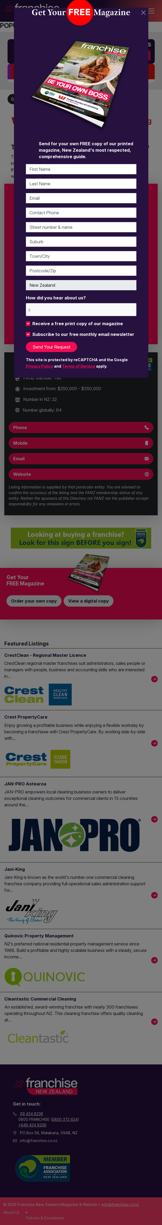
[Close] (143, 12)
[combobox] (81, 309)
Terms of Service (78, 366)
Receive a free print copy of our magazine (77, 323)
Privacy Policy (39, 366)
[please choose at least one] (29, 309)
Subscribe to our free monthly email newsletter (83, 334)
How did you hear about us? (56, 297)
